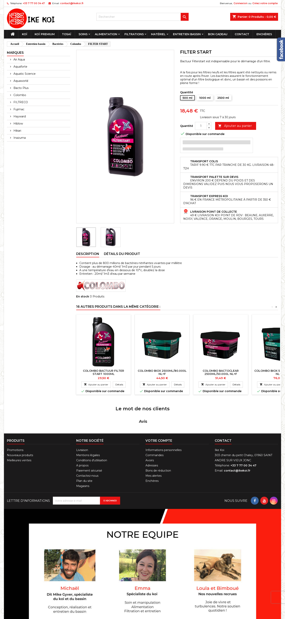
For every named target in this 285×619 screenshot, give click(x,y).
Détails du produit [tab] (122, 254)
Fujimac (18, 109)
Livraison (82, 423)
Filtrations (134, 34)
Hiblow (18, 123)
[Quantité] (201, 126)
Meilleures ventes (19, 433)
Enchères (264, 34)
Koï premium (45, 34)
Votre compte (158, 414)
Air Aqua (19, 59)
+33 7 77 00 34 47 (34, 3)
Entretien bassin (187, 34)
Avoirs (149, 433)
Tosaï (66, 34)
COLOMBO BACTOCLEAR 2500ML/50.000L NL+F (221, 372)
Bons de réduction (158, 443)
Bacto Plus (20, 88)
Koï (24, 34)
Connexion (240, 3)
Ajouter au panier (235, 126)
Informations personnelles (163, 423)
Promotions (15, 423)
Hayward (19, 116)
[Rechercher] (142, 17)
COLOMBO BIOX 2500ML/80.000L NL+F (162, 372)
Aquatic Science (24, 73)
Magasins (82, 459)
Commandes (154, 428)
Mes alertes (153, 449)
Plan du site (84, 454)
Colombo (19, 95)
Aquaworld (20, 81)
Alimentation (106, 34)
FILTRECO (20, 102)
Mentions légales (88, 428)
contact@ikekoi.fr (72, 3)
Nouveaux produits (20, 428)
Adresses (151, 438)
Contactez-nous (87, 449)
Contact (242, 34)
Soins (83, 34)
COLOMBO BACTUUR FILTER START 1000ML (103, 372)
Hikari (17, 130)
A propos (82, 438)
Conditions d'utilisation (91, 433)
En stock (82, 296)
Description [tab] (87, 254)
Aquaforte (20, 66)
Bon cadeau (217, 34)
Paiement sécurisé (89, 443)
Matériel (158, 34)
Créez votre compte (265, 3)
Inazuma (19, 138)
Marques (15, 53)
